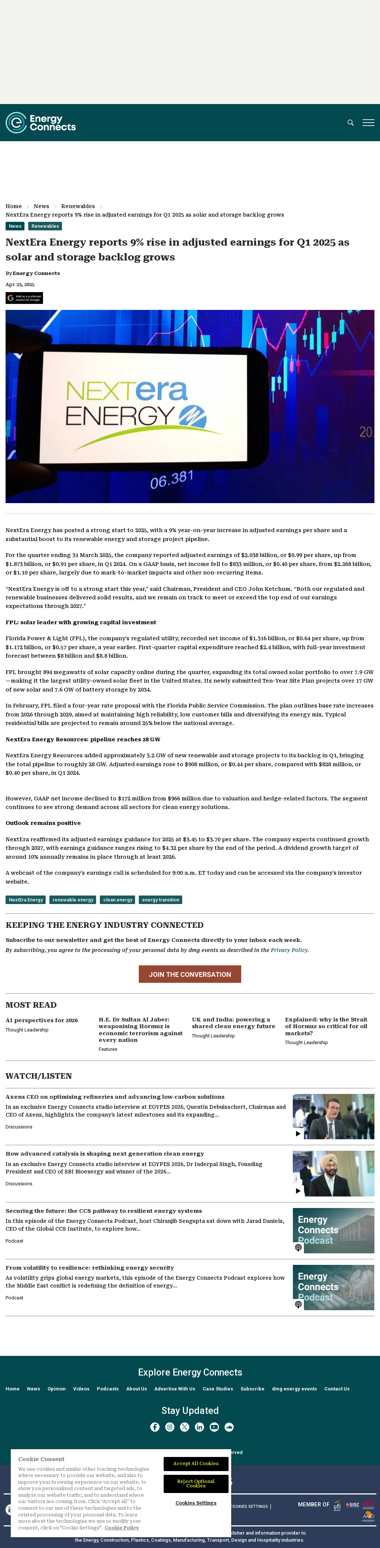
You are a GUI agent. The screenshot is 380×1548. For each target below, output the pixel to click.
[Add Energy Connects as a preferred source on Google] (24, 298)
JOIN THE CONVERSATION (190, 975)
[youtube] (214, 1427)
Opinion (57, 1389)
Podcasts (108, 1389)
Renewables (78, 206)
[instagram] (169, 1427)
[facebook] (155, 1427)
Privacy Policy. (290, 950)
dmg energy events (294, 1389)
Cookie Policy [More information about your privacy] (122, 1528)
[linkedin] (199, 1427)
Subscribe (252, 1389)
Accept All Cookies (196, 1463)
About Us (136, 1389)
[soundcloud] (229, 1427)
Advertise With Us (174, 1389)
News (41, 206)
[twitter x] (184, 1427)
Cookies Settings (249, 1507)
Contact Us (337, 1389)
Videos (81, 1389)
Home (14, 206)
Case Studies (218, 1389)
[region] (121, 1493)
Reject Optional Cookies (195, 1484)
